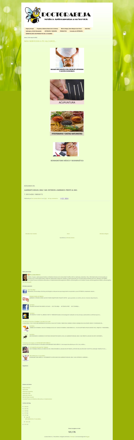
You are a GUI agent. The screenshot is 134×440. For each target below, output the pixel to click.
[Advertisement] (67, 216)
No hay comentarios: (53, 198)
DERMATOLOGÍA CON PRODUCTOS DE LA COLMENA (39, 33)
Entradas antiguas (104, 233)
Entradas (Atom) (70, 237)
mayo (27, 417)
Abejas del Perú (26, 387)
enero (27, 421)
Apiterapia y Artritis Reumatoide (33, 31)
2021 (25, 408)
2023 (25, 406)
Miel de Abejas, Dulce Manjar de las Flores (71, 28)
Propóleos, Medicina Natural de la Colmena (47, 28)
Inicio (68, 233)
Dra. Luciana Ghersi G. (35, 274)
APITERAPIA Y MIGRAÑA (51, 31)
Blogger (87, 436)
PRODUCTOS (63, 31)
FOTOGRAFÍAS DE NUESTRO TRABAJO (39, 347)
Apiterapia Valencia (27, 395)
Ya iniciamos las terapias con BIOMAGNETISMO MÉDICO (36, 343)
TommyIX (72, 436)
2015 (25, 413)
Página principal (30, 28)
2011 (25, 424)
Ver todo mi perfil (27, 282)
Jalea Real (87, 28)
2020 (25, 411)
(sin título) (32, 304)
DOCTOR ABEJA (31, 289)
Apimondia (25, 389)
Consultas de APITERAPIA (76, 31)
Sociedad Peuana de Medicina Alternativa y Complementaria (37, 399)
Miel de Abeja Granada (28, 397)
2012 (25, 415)
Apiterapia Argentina (28, 391)
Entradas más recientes (31, 233)
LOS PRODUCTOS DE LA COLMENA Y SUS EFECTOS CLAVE (36, 321)
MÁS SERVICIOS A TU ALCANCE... (40, 41)
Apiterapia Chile (26, 393)
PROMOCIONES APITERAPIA (36, 296)
